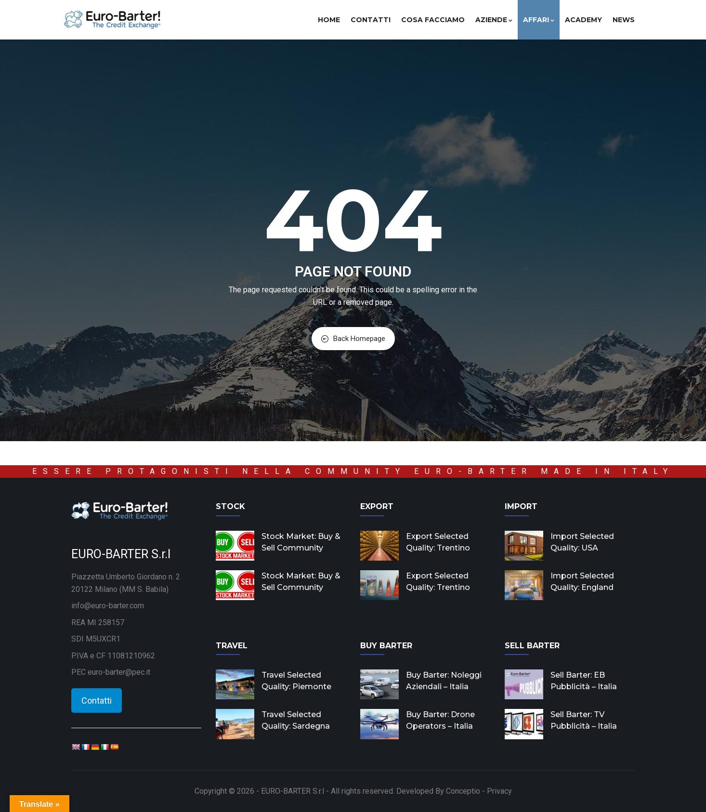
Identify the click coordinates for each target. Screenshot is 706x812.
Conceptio (463, 791)
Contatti (371, 19)
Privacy (499, 791)
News (624, 19)
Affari (538, 19)
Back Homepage (353, 338)
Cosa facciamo (433, 19)
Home (329, 19)
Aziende (493, 19)
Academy (583, 19)
